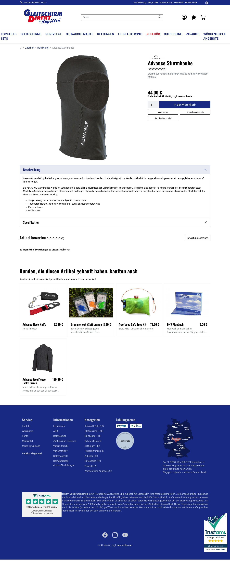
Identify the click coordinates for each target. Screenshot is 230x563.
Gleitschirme (31, 34)
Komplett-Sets (8, 36)
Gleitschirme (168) (94, 431)
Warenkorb (27, 431)
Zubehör (153, 34)
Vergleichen (163, 112)
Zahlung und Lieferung (64, 441)
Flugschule (153, 2)
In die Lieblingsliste (195, 112)
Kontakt (26, 426)
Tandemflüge (191, 2)
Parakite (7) (91, 466)
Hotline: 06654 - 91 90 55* (35, 2)
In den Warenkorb (185, 104)
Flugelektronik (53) (94, 451)
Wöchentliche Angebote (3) (98, 471)
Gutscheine (173, 34)
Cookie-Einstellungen (64, 465)
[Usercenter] (184, 17)
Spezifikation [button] (31, 222)
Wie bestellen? (60, 451)
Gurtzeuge (53, 34)
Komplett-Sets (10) (94, 426)
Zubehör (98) (91, 456)
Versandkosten (124, 545)
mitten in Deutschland (194, 472)
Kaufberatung (140, 2)
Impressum (59, 426)
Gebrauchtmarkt (79, 34)
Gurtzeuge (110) (93, 436)
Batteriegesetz (60, 456)
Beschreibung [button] (31, 169)
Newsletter (178, 2)
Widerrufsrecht (60, 446)
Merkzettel (27, 441)
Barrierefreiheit (60, 461)
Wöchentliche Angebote (214, 36)
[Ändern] (206, 3)
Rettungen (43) (92, 446)
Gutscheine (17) (93, 461)
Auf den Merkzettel (163, 118)
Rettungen (105, 34)
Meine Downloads (31, 446)
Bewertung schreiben (197, 238)
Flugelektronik (130, 34)
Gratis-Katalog (166, 2)
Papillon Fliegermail (32, 453)
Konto (25, 436)
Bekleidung (43, 47)
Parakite (192, 34)
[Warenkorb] (203, 17)
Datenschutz (59, 436)
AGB (55, 431)
